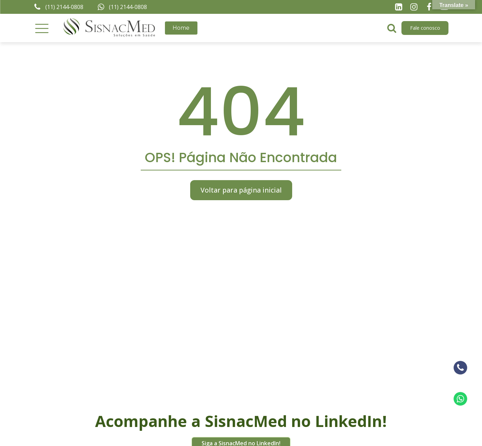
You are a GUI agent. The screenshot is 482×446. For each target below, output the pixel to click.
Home (181, 28)
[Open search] (392, 28)
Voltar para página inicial (241, 190)
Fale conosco (425, 28)
